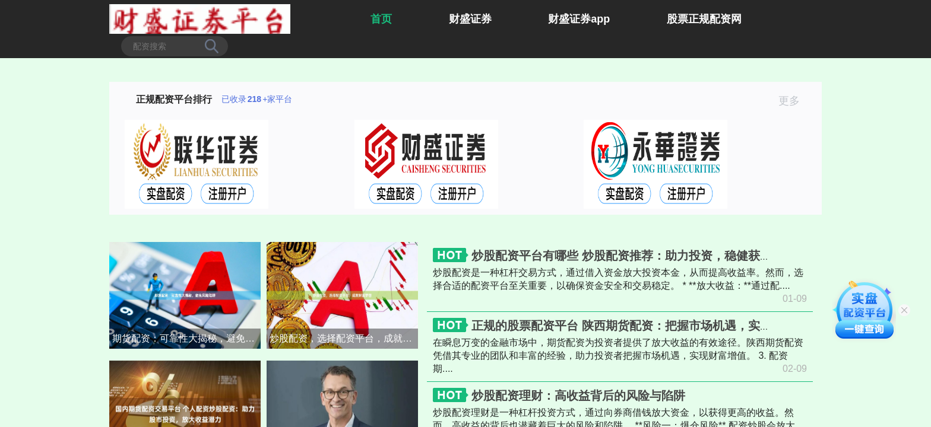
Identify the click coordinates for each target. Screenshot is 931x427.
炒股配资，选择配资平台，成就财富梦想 (344, 338)
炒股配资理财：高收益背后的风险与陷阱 (578, 395)
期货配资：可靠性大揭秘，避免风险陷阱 (186, 338)
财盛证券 (470, 19)
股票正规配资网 (704, 19)
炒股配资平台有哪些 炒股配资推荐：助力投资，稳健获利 (621, 255)
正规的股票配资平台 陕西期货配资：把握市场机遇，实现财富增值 (645, 325)
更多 (794, 101)
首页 (381, 19)
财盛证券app (579, 19)
